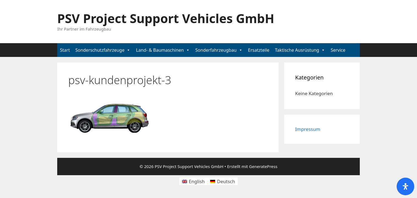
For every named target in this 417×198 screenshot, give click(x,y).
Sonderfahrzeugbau (216, 50)
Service (338, 50)
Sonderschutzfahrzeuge (100, 50)
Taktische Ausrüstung (297, 50)
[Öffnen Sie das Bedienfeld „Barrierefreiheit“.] (405, 186)
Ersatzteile (259, 50)
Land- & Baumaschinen (160, 50)
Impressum (307, 129)
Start (65, 50)
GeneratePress (263, 166)
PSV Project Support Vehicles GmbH (165, 18)
